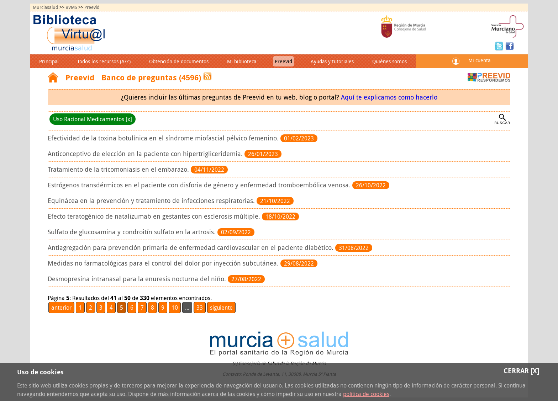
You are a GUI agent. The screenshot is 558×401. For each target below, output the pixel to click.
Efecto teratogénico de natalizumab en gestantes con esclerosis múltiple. (155, 216)
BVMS (71, 7)
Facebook (509, 45)
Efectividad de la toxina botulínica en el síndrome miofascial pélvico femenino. (164, 138)
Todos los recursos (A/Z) (104, 61)
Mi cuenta (479, 60)
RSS (207, 76)
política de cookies (366, 394)
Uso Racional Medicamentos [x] (92, 119)
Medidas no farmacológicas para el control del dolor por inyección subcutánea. (164, 263)
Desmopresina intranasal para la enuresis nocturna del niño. (138, 279)
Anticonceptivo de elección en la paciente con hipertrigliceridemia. (146, 154)
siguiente (221, 307)
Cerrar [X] (521, 370)
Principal (49, 61)
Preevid (92, 7)
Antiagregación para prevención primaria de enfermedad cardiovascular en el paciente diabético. (191, 248)
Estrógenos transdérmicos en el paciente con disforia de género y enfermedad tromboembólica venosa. (200, 185)
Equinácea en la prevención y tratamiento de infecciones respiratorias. (152, 201)
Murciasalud (45, 7)
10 (175, 307)
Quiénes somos (389, 61)
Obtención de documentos (179, 61)
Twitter (500, 45)
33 (199, 307)
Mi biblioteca (241, 61)
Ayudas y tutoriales (332, 61)
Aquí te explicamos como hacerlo (389, 97)
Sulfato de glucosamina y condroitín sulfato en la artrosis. (132, 232)
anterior (61, 307)
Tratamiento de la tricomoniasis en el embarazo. (119, 169)
